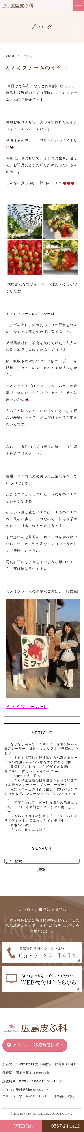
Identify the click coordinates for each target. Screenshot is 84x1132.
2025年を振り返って (27, 775)
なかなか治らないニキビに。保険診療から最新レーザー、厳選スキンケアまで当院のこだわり (41, 748)
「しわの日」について (28, 829)
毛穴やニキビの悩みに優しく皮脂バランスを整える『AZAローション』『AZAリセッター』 (41, 793)
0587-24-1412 (65, 1126)
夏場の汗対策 (21, 825)
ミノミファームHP (26, 706)
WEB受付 (24, 1126)
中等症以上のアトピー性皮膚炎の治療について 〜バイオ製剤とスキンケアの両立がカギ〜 (41, 807)
